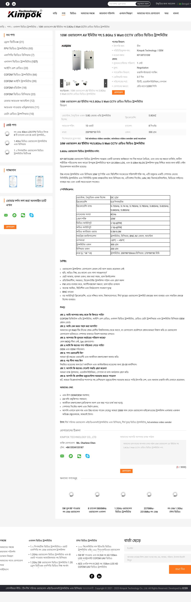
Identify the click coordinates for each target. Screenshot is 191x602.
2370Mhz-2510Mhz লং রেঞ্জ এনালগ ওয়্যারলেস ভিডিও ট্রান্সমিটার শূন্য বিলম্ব (149, 510)
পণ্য (63, 13)
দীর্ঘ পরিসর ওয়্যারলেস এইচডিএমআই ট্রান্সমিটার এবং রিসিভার (93, 422)
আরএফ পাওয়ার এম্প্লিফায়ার (19, 107)
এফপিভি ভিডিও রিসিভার (17, 55)
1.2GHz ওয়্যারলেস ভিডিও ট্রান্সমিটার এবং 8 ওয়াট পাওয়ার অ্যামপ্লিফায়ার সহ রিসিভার (123, 510)
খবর (166, 13)
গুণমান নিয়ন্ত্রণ (125, 13)
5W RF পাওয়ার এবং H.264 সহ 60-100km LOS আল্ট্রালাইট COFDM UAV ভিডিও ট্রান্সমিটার (97, 557)
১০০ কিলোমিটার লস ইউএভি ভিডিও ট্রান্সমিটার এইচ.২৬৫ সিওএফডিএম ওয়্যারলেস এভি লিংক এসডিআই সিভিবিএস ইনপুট (99, 548)
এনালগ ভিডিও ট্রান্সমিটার (24, 27)
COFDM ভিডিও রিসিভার (17, 94)
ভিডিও (73, 13)
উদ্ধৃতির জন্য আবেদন (165, 3)
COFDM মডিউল (12, 87)
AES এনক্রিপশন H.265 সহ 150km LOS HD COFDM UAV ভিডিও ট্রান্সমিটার (98, 565)
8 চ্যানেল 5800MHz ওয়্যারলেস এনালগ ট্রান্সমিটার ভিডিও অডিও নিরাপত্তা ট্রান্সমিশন (97, 510)
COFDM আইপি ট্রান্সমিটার (17, 81)
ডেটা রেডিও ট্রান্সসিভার (16, 113)
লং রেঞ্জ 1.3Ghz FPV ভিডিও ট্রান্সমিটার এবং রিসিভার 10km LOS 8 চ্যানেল (175, 510)
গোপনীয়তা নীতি (13, 588)
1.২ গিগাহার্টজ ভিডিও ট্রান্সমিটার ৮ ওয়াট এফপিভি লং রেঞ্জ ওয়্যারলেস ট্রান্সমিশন (48, 548)
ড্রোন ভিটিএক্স (11, 42)
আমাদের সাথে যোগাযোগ (148, 13)
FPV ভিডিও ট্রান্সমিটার (16, 48)
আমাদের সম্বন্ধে (88, 13)
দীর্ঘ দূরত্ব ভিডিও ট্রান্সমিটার (134, 422)
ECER (185, 588)
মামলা (176, 13)
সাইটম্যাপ (4, 569)
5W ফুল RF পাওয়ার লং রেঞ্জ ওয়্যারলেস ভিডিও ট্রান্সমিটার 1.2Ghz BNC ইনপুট (71, 510)
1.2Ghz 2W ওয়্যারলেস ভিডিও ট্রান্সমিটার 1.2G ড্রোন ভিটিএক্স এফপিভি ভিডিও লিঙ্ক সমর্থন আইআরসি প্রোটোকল (51, 564)
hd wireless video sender (159, 422)
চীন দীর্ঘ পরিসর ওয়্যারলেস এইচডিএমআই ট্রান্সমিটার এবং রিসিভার (52, 588)
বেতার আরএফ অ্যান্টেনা (16, 100)
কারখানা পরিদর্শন (106, 13)
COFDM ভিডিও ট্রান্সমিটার (18, 74)
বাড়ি (55, 13)
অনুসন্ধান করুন (143, 4)
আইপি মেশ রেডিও (13, 68)
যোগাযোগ (118, 92)
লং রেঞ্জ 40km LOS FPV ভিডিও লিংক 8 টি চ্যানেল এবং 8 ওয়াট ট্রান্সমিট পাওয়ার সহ (31, 135)
